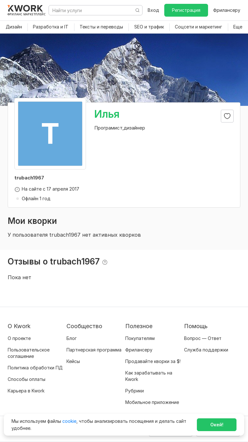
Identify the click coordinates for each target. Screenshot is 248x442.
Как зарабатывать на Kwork (148, 376)
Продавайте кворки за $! (153, 361)
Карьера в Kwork (26, 390)
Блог (71, 338)
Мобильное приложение (152, 402)
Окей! (216, 424)
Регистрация (186, 10)
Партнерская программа (93, 349)
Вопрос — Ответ (202, 338)
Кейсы (73, 361)
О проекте (19, 338)
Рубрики (134, 390)
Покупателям (140, 338)
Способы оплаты (26, 379)
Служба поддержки (206, 349)
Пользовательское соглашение (29, 353)
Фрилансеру (226, 10)
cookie (69, 421)
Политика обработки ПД (35, 367)
